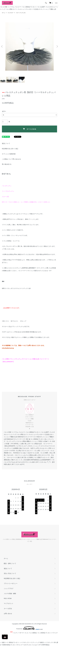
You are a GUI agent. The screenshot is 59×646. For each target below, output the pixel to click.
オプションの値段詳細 (8, 154)
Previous (2, 46)
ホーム (3, 12)
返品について (6, 143)
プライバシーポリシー (10, 583)
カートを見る (8, 608)
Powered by (29, 628)
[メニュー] (56, 3)
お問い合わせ (8, 613)
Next (57, 46)
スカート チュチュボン (21, 12)
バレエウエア (10, 12)
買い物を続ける (6, 164)
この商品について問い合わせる (11, 159)
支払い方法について (10, 573)
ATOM (9, 598)
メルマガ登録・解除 (10, 593)
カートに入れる (29, 129)
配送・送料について (10, 563)
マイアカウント (8, 603)
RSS (5, 598)
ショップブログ (8, 588)
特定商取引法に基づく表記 (10, 148)
